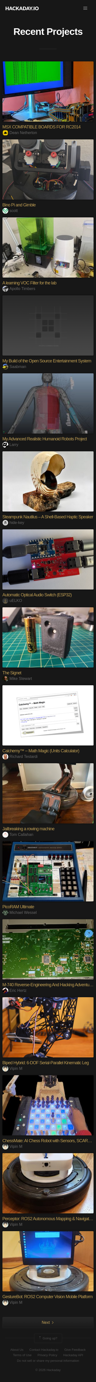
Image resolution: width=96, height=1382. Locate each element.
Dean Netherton (19, 133)
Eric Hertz (14, 990)
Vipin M (12, 1068)
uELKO (12, 601)
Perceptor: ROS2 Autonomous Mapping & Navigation (48, 1218)
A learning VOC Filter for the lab (29, 282)
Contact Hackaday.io (43, 1350)
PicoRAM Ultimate (18, 906)
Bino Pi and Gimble (19, 205)
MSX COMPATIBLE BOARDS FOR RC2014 (41, 127)
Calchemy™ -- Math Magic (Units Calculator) (40, 750)
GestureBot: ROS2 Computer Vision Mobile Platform (47, 1296)
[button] (85, 8)
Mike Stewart (17, 679)
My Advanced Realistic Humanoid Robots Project (44, 438)
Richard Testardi (20, 756)
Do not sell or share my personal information (48, 1361)
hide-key (13, 523)
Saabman (14, 367)
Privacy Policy (47, 1355)
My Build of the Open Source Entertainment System (46, 360)
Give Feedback (75, 1350)
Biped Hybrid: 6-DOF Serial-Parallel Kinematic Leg (45, 1062)
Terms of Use (22, 1355)
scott (10, 211)
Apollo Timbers (18, 289)
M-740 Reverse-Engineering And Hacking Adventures (48, 984)
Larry (10, 445)
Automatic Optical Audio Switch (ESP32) (37, 594)
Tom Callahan (17, 834)
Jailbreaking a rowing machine (28, 828)
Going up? (48, 1338)
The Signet (11, 672)
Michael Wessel (19, 912)
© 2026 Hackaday (48, 1370)
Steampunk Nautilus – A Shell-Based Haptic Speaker (47, 516)
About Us (16, 1350)
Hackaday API (73, 1355)
